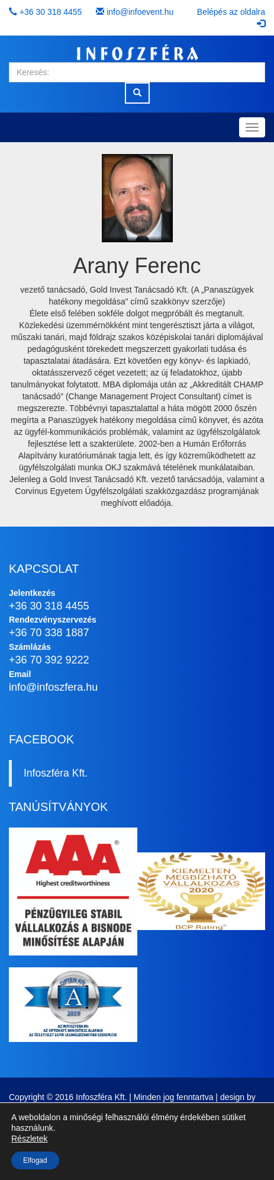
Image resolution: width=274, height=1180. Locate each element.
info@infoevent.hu (140, 12)
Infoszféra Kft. (56, 773)
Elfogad (35, 1160)
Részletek (29, 1138)
